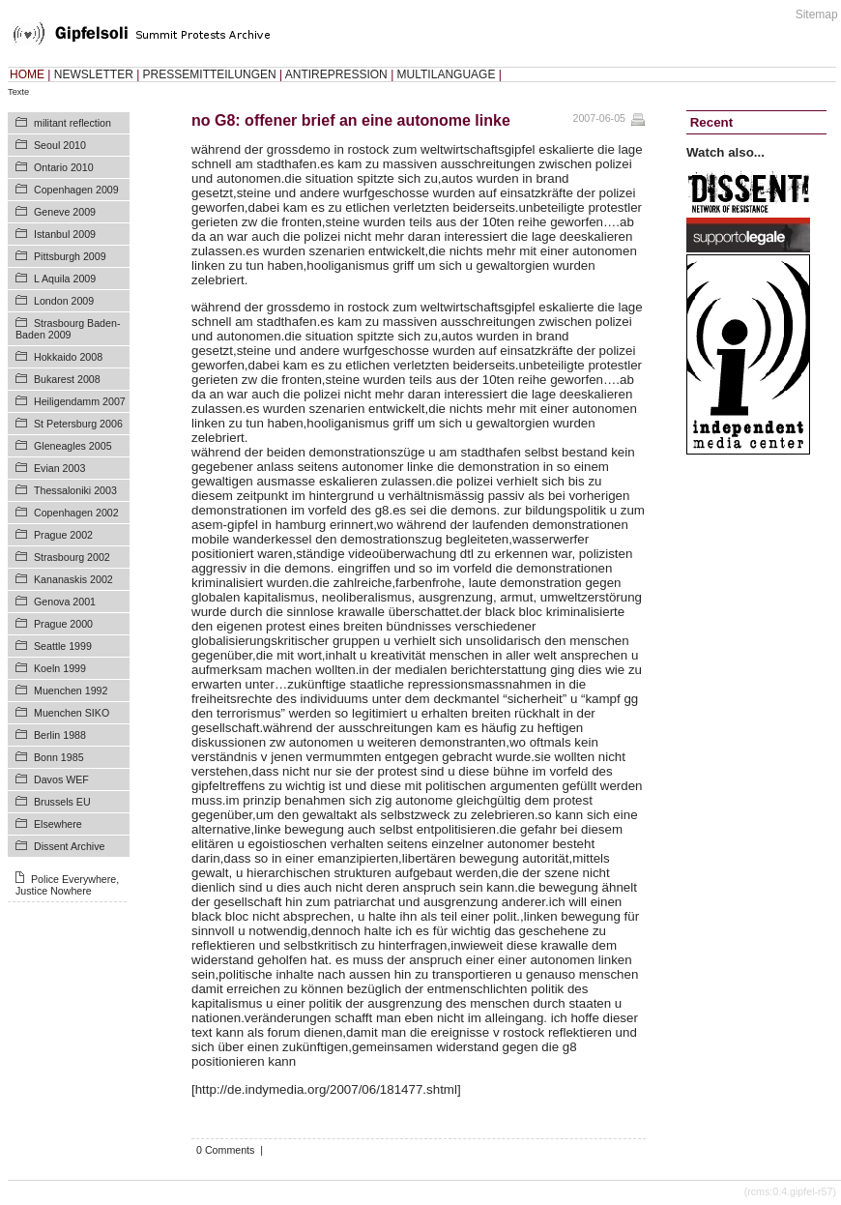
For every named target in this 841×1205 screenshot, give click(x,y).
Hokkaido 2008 (68, 357)
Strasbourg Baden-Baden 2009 (67, 328)
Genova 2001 (65, 601)
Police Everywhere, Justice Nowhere (67, 884)
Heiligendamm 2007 (80, 401)
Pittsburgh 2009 (70, 256)
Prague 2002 (63, 535)
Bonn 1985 (59, 757)
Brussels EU (62, 802)
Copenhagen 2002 (76, 512)
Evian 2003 (59, 468)
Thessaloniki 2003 (75, 490)
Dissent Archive (69, 846)
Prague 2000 (63, 624)
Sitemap (817, 14)
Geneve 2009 (65, 212)
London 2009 (64, 301)
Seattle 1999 (63, 646)
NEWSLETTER (93, 74)
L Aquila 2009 (65, 278)
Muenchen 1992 (70, 690)
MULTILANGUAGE (446, 74)
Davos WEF (61, 779)
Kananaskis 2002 (73, 579)
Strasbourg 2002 (72, 557)
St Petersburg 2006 (78, 423)
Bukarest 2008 (67, 379)
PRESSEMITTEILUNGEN (209, 74)
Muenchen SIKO (71, 713)
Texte (18, 92)
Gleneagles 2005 (73, 446)
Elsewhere (58, 824)
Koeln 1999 (60, 668)
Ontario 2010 (64, 167)
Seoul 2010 (60, 145)
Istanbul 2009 (65, 234)
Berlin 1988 (60, 735)
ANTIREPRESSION (336, 74)
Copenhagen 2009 (76, 189)
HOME (27, 74)
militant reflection (72, 123)
